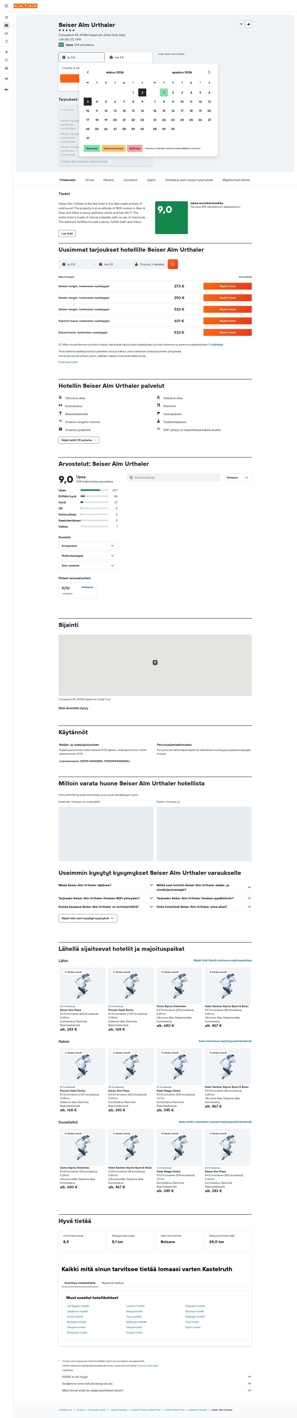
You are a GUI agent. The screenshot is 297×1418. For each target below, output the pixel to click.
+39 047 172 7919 (70, 39)
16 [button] (142, 111)
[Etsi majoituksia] (6, 25)
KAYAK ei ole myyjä (157, 1376)
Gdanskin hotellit (195, 1306)
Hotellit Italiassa (119, 1409)
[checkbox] (77, 591)
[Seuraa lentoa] (6, 60)
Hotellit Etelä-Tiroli (174, 1409)
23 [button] (142, 120)
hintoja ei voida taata (147, 1365)
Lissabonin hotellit (77, 1311)
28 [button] (124, 129)
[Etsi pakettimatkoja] (6, 41)
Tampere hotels (76, 1327)
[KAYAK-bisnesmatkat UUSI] (6, 68)
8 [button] (133, 101)
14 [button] (124, 111)
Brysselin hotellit (76, 1322)
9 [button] (142, 101)
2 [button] (142, 92)
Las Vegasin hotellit (78, 1306)
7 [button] (124, 101)
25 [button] (96, 129)
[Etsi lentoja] (6, 17)
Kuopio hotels (134, 1332)
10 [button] (87, 111)
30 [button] (142, 129)
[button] (6, 6)
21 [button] (124, 120)
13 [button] (115, 111)
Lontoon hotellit (135, 1306)
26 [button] (106, 129)
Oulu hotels (192, 1322)
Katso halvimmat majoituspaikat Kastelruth (225, 1041)
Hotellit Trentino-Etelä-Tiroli (146, 1409)
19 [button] (106, 120)
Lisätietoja (216, 344)
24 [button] (87, 129)
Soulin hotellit (75, 1316)
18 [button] (96, 120)
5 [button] (106, 101)
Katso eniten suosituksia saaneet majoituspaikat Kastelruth (215, 1121)
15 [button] (133, 111)
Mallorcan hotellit (136, 1322)
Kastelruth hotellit (198, 1409)
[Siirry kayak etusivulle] (25, 6)
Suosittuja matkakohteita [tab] (80, 1283)
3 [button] (88, 101)
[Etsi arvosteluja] (176, 477)
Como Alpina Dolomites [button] (171, 1006)
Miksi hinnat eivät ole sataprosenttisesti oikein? (157, 1390)
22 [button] (133, 120)
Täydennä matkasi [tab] (113, 1283)
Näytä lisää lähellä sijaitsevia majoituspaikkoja (223, 960)
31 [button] (87, 138)
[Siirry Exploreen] (6, 52)
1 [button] (133, 92)
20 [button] (115, 120)
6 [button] (115, 101)
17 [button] (87, 120)
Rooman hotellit (194, 1311)
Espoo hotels (192, 1327)
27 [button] (115, 129)
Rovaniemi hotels (77, 1332)
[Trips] (6, 79)
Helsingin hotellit (195, 1316)
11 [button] (97, 111)
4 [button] (97, 101)
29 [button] (133, 129)
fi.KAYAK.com (65, 1409)
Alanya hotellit (134, 1311)
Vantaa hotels (134, 1327)
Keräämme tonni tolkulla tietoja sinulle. (157, 1383)
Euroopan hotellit (97, 1409)
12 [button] (106, 111)
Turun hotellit (134, 1316)
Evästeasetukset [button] (68, 362)
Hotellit (80, 1409)
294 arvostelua (84, 45)
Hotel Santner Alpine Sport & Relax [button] (227, 1006)
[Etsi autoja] (6, 33)
